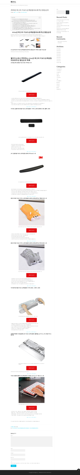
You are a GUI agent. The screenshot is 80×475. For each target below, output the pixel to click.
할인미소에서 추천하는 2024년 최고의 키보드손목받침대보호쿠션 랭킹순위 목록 (24, 21)
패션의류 (58, 84)
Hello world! (60, 41)
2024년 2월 (58, 59)
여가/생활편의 (59, 80)
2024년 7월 (58, 50)
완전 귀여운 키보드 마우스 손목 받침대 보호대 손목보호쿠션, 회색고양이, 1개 (24, 26)
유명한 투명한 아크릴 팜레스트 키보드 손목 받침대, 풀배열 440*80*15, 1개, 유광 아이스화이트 (27, 28)
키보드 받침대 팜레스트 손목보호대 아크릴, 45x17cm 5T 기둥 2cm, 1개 (24, 29)
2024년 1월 (58, 60)
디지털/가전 (13, 426)
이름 (12, 448)
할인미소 (13, 1)
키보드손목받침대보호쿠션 (34, 428)
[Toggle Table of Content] (39, 18)
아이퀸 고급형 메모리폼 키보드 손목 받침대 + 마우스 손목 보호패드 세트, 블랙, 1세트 (25, 23)
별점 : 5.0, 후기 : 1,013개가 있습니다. (32, 106)
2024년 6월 (58, 52)
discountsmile (24, 12)
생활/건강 (58, 75)
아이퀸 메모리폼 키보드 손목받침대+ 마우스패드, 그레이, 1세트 (22, 27)
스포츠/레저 (59, 77)
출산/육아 (58, 82)
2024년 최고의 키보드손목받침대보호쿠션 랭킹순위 (20, 19)
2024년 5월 (58, 54)
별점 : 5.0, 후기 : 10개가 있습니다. (31, 373)
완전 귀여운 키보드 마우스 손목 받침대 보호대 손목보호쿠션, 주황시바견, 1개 (24, 25)
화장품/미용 (59, 89)
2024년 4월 (58, 55)
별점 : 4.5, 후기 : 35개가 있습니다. (31, 285)
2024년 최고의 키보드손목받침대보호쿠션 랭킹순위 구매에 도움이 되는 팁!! (24, 20)
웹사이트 (12, 457)
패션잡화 (58, 85)
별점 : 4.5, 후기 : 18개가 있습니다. (31, 196)
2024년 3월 (58, 57)
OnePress (40, 472)
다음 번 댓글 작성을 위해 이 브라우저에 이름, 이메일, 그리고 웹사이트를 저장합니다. (25, 463)
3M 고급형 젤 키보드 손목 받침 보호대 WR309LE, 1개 (21, 24)
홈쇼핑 (58, 87)
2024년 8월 (58, 48)
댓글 (12, 435)
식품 (57, 79)
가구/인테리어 (59, 70)
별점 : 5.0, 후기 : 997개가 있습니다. (31, 151)
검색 (57, 9)
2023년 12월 (59, 62)
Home (12, 5)
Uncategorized (59, 69)
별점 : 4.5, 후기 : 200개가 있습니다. (31, 417)
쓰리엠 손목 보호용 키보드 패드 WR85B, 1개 (20, 22)
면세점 (58, 74)
